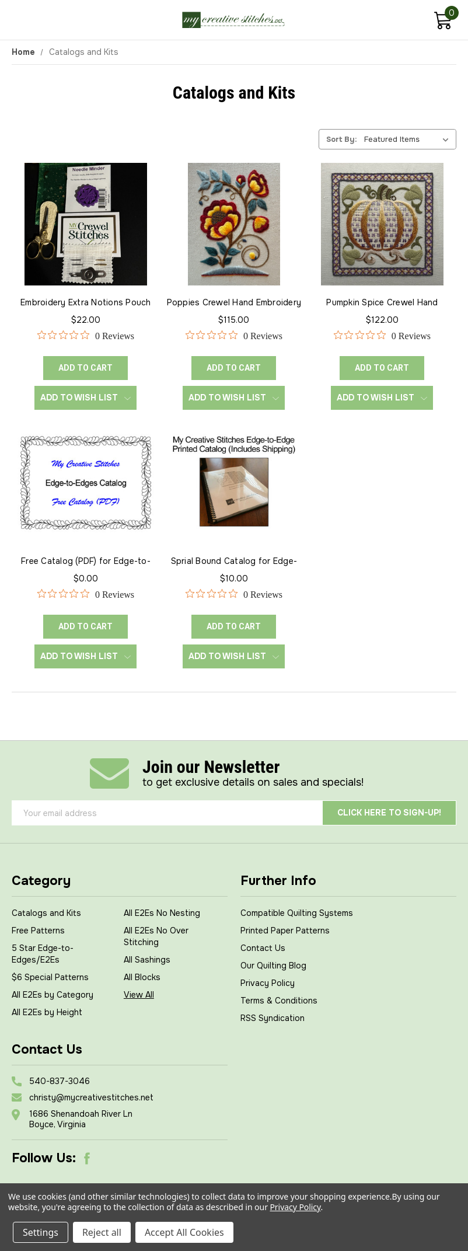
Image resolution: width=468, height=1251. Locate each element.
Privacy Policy (267, 983)
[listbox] (409, 139)
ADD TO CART (85, 367)
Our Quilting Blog (273, 965)
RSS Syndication (272, 1018)
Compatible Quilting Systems (296, 913)
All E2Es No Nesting (162, 913)
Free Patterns (38, 930)
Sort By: (341, 139)
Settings (40, 1232)
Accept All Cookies (184, 1232)
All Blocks (142, 977)
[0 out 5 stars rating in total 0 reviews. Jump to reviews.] (85, 335)
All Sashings (147, 959)
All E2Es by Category (52, 994)
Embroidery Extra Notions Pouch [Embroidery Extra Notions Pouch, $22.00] (85, 302)
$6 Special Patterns (50, 977)
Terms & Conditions (278, 1000)
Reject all (101, 1232)
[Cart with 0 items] (443, 22)
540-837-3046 (59, 1081)
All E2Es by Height (47, 1012)
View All (139, 994)
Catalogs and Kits (46, 913)
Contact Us (262, 948)
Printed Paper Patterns (285, 930)
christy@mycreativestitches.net (91, 1097)
